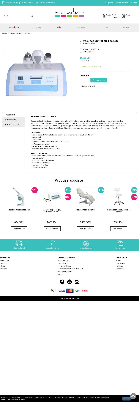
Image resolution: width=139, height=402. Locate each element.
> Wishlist (119, 266)
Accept (126, 398)
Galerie (80, 27)
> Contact (3, 263)
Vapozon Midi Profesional (19, 210)
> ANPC (60, 274)
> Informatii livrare (64, 266)
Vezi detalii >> (19, 228)
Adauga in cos (99, 80)
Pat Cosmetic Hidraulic (85, 210)
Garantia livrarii (19, 248)
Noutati (36, 27)
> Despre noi (4, 260)
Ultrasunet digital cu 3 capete (19, 33)
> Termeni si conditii (65, 271)
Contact (134, 3)
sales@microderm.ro (47, 3)
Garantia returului (52, 248)
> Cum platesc (63, 263)
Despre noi (109, 3)
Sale (58, 27)
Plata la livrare (120, 248)
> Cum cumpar (63, 260)
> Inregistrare (120, 263)
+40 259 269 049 (12, 3)
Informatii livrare (122, 3)
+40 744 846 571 (26, 3)
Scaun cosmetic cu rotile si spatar (118, 211)
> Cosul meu (120, 269)
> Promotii (3, 269)
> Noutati (3, 266)
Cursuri (103, 27)
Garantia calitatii (86, 248)
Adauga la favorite (88, 86)
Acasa (4, 33)
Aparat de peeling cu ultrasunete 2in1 (52, 211)
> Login (118, 260)
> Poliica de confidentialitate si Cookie (71, 269)
